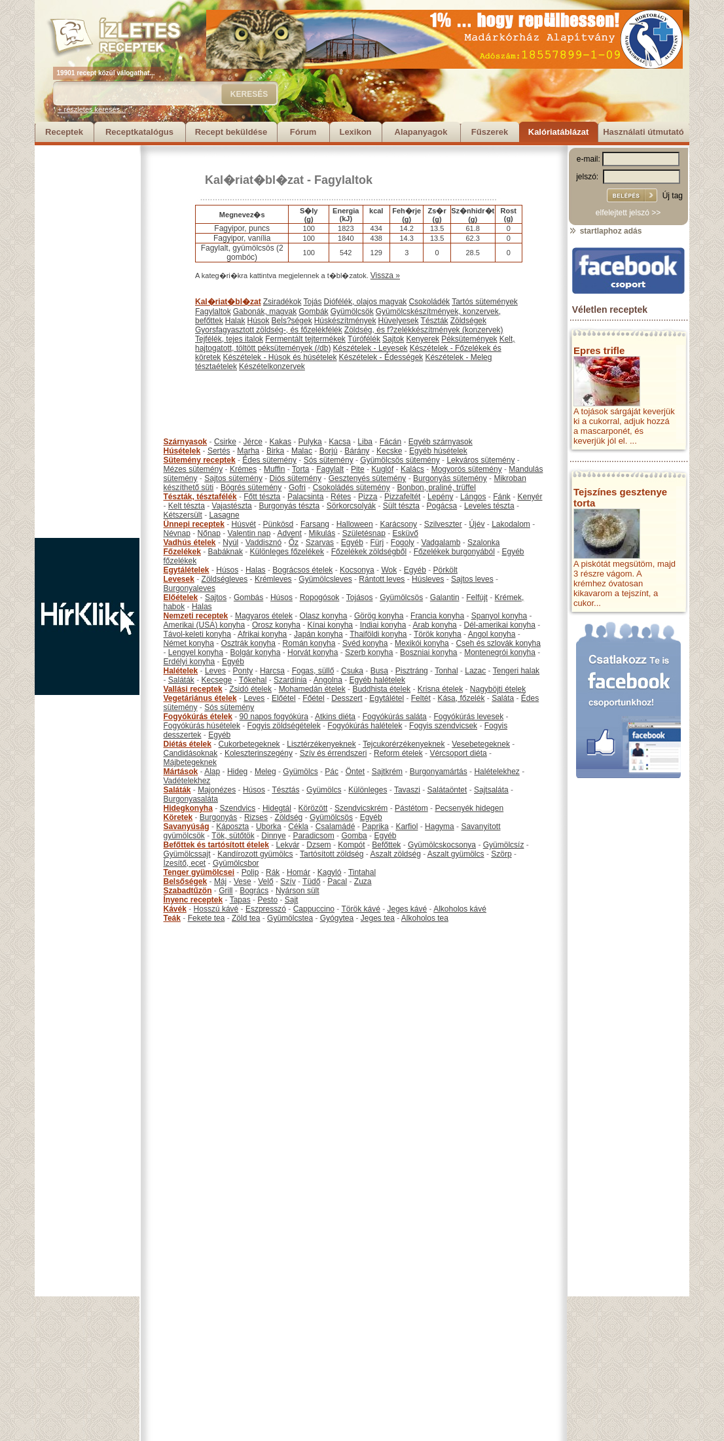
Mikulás (321, 533)
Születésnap (364, 533)
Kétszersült (183, 515)
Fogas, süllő (313, 670)
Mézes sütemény (193, 469)
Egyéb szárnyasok (440, 441)
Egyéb (352, 542)
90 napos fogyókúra (274, 716)
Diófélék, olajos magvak (365, 301)
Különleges (367, 789)
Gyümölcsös (401, 597)
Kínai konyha (330, 625)
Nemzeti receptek (196, 615)
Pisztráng (411, 670)
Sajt (292, 899)
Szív (287, 881)
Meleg (265, 771)
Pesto (267, 899)
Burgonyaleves (189, 588)
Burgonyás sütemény (450, 478)
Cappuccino (314, 909)
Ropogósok (320, 597)
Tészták (434, 320)
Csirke (225, 441)
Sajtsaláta (491, 789)
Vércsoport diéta (457, 753)
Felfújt (477, 597)
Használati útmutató (643, 132)
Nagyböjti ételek (498, 689)
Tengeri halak (516, 670)
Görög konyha (378, 615)
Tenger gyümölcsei (199, 872)
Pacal (337, 881)
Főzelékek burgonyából (454, 551)
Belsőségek (186, 881)
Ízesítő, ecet (185, 863)
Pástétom (411, 808)
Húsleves (428, 579)
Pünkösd (278, 524)
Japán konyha (318, 634)
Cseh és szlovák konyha (498, 643)
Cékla (298, 826)
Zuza (363, 881)
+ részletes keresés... (92, 109)
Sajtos (215, 597)
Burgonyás (218, 817)
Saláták (181, 680)
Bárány (356, 450)
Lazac (475, 670)
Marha (248, 450)
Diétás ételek (187, 744)
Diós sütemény (295, 478)
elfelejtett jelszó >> (628, 212)
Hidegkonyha (188, 808)
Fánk (502, 496)
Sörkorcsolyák (351, 505)
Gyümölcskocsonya (442, 844)
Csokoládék (429, 301)
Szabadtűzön (188, 890)
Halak (235, 320)
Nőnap (209, 533)
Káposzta (232, 826)
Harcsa (272, 670)
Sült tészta (401, 505)
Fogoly (402, 542)
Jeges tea (378, 918)
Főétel (313, 698)
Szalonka (483, 542)
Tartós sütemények (485, 301)
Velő (265, 881)
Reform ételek (398, 753)
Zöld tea (246, 918)
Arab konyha (434, 625)
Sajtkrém (387, 771)
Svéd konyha (365, 643)
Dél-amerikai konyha (499, 625)
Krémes (243, 469)
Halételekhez (496, 771)
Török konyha (438, 634)
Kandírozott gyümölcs (255, 854)
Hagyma (439, 826)
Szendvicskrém (361, 808)
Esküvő (405, 533)
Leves (215, 670)
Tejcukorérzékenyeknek (403, 744)
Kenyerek (422, 339)
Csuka (352, 670)
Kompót (351, 844)
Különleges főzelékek (287, 551)
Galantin (445, 597)
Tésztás (285, 789)
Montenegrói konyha (499, 652)
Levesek (179, 579)
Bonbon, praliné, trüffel (436, 487)
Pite (358, 469)
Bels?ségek (292, 320)
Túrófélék (364, 339)
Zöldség (289, 817)
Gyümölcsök (352, 311)
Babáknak (225, 551)
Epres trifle (598, 350)
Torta (301, 469)
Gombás (248, 597)
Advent (289, 533)
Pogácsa (442, 505)
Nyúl (230, 542)
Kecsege (217, 680)
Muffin (274, 469)
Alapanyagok (421, 132)
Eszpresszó (265, 909)
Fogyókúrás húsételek (202, 725)
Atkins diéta (335, 716)
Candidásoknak (191, 753)
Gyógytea (336, 918)
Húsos (227, 570)
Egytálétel (386, 698)
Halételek (181, 670)
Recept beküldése (231, 132)
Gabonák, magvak (265, 311)
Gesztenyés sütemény (368, 478)
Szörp (501, 854)
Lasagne (224, 515)
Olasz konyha (324, 615)
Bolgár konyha (255, 652)
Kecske (389, 450)
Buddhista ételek (381, 689)
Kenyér (530, 496)
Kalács (412, 469)
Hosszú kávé (216, 909)
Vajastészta (232, 505)
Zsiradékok (282, 301)
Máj (220, 881)
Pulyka (310, 441)
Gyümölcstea (290, 918)
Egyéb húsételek (438, 450)
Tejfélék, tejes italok (229, 339)
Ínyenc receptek (193, 899)
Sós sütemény (328, 460)
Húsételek (182, 450)
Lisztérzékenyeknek (321, 744)
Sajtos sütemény (233, 478)
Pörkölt (445, 570)
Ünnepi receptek (194, 524)
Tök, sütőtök (232, 835)
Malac (301, 450)
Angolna (328, 680)
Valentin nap (249, 533)
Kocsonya (357, 570)
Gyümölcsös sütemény (399, 460)
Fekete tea (206, 918)
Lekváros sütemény (480, 460)
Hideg (237, 771)
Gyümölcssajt (187, 854)
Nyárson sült (297, 890)
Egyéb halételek (377, 680)
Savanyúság (186, 826)
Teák (172, 918)
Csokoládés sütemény (351, 487)
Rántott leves (382, 579)
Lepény (440, 496)
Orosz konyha (276, 625)
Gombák (313, 311)
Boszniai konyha (428, 652)
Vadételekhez (187, 780)
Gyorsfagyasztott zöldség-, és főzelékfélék (268, 329)
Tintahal (362, 872)
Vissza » (385, 275)
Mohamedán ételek (312, 689)
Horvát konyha (312, 652)
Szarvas (320, 542)
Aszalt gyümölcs (455, 854)
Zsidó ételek (250, 689)
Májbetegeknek (190, 762)
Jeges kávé (407, 909)
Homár (298, 872)
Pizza (367, 496)
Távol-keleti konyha (197, 634)
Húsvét (244, 524)
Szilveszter (443, 524)
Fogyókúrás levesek (468, 716)
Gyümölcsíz (503, 844)
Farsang (314, 524)
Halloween (354, 524)
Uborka (268, 826)
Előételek (181, 597)
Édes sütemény (269, 460)
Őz (294, 542)
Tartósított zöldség (331, 854)
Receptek (64, 132)
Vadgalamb (441, 542)
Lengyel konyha (195, 652)
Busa (379, 670)
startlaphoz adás (605, 231)
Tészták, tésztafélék (200, 496)
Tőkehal (253, 680)
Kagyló (329, 872)
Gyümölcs (300, 771)
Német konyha (189, 643)
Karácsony (398, 524)
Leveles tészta (489, 505)
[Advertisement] (87, 341)
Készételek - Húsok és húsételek (279, 357)
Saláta (503, 698)
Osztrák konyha (248, 643)
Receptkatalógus (139, 132)
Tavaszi (407, 789)
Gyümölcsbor (236, 863)
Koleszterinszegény (259, 753)
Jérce (253, 441)
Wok (389, 570)
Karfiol (406, 826)
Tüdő (311, 881)
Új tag (672, 195)
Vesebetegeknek (481, 744)
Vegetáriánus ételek (200, 698)
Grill (225, 890)
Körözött (313, 808)
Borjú (328, 450)
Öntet (355, 771)
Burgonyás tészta (289, 505)
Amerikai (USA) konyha (204, 625)
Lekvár (288, 844)
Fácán (390, 441)
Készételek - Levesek (370, 348)
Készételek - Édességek (381, 357)
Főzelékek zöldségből (369, 551)
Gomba (354, 835)
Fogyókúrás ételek (198, 716)
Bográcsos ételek (302, 570)
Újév (476, 524)
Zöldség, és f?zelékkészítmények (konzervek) (423, 329)
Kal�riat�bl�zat (254, 180)
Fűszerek (489, 132)
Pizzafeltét (402, 496)
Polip (250, 872)
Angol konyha (492, 634)
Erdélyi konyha (189, 661)
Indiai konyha (383, 625)
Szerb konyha (369, 652)
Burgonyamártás (438, 771)
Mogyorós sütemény (466, 469)
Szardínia (290, 680)
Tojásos (359, 597)
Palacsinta (305, 496)
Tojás (313, 301)
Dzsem (318, 844)
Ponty (243, 670)
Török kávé (360, 909)
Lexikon (355, 132)
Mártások (181, 771)
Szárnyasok (186, 441)
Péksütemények (469, 339)
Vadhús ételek (190, 542)
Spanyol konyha (499, 615)
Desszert (346, 698)
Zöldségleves (225, 579)
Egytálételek (186, 570)
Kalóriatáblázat (558, 132)
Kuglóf (382, 469)
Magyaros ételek (264, 615)
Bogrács (254, 890)
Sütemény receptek (200, 460)
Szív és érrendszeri (333, 753)
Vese (242, 881)
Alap (212, 771)
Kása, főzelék (460, 698)
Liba (364, 441)
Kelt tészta (186, 505)
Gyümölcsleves (325, 579)
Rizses (256, 817)
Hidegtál (276, 808)
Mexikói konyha (422, 643)
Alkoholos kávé (459, 909)
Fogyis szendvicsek (443, 725)
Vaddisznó (263, 542)
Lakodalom (511, 524)
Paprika (375, 826)
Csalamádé (335, 826)
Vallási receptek (193, 689)
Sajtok (393, 339)
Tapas (240, 899)
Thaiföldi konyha (378, 634)
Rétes (341, 496)
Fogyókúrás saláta (395, 716)
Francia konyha (437, 615)
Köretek (178, 817)
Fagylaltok (343, 180)
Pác (331, 771)
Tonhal (446, 670)
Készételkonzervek (272, 366)
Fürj (377, 542)
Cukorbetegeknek (249, 744)
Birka (275, 450)
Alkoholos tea (424, 918)
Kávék (175, 909)
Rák (273, 872)
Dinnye (273, 835)
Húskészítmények (345, 320)
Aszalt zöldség (395, 854)
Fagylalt (330, 469)
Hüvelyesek (398, 320)
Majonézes (217, 789)
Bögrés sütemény (251, 487)
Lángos (473, 496)
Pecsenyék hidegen (469, 808)
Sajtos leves (472, 579)
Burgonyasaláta (191, 799)
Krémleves (273, 579)
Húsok (258, 320)
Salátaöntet (447, 789)
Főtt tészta (262, 496)
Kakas (280, 441)
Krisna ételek (440, 689)
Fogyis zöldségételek (284, 725)
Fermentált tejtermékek (305, 339)
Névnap (177, 533)
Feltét (421, 698)
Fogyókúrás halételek (364, 725)
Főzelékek (182, 551)
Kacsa (339, 441)
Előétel (284, 698)
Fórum (303, 132)
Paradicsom (313, 835)
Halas (255, 570)
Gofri (297, 487)
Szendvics (238, 808)
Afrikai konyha (262, 634)
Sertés (219, 450)
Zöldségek (468, 320)
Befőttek (386, 844)
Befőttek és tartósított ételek (216, 844)
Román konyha (309, 643)
